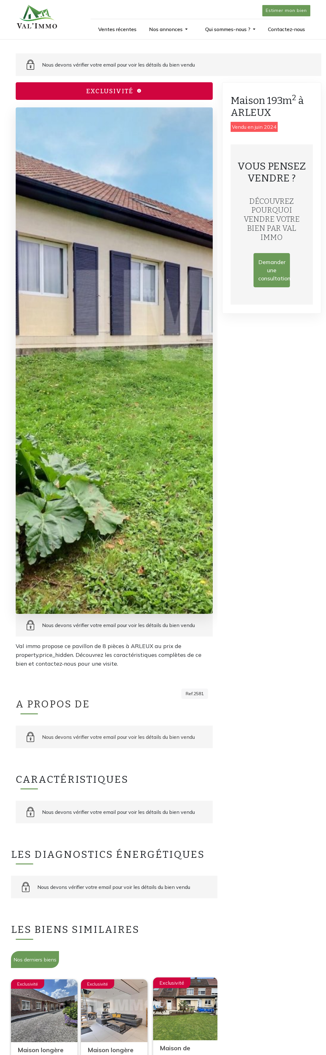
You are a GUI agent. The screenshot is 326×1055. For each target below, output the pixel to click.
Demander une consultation (274, 270)
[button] (168, 29)
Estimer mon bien (286, 10)
